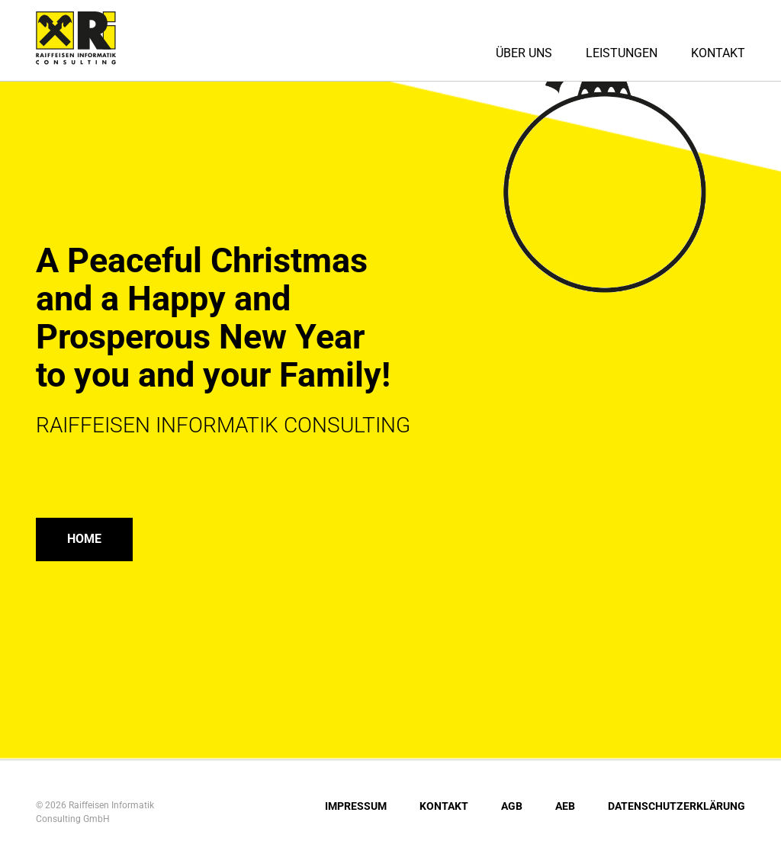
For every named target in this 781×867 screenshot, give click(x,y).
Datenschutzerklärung (676, 808)
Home (87, 540)
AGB (511, 808)
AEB (565, 808)
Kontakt (718, 53)
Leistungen (621, 53)
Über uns (524, 53)
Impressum (356, 808)
